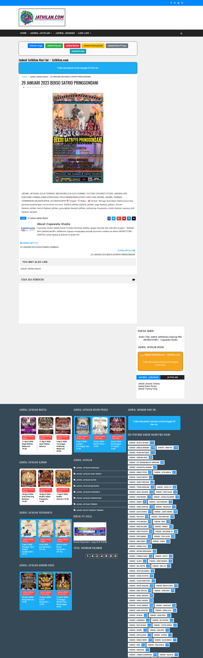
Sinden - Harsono (136, 575)
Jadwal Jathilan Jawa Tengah (89, 394)
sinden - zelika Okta (158, 639)
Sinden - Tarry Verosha (139, 403)
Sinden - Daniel (135, 556)
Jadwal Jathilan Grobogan (88, 388)
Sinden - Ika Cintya (137, 491)
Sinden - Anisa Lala (163, 536)
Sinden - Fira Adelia (156, 570)
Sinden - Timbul (161, 452)
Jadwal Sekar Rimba (145, 98)
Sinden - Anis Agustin (138, 536)
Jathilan (170, 89)
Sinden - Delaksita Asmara (140, 388)
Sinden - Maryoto (136, 585)
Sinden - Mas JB (159, 491)
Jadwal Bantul (71, 45)
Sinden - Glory (135, 487)
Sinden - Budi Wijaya (137, 551)
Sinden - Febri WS (165, 368)
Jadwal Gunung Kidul (92, 45)
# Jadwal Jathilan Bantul (40, 218)
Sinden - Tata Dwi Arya (138, 620)
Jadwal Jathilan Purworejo (89, 413)
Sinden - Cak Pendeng (138, 427)
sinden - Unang (135, 639)
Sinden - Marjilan (163, 432)
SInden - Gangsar (163, 531)
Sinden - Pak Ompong (160, 442)
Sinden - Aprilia (135, 541)
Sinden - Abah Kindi (137, 467)
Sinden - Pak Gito (136, 442)
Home (25, 32)
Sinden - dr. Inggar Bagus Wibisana (144, 383)
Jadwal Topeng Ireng (145, 100)
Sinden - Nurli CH (164, 408)
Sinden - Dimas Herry (138, 565)
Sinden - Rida (159, 447)
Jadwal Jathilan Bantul (41, 76)
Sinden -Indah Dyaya (164, 511)
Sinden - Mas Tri (159, 585)
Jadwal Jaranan (67, 32)
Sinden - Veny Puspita (138, 457)
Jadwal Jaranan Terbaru (147, 95)
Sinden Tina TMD (155, 625)
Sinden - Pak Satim (137, 600)
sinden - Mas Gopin (137, 634)
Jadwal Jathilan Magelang (88, 406)
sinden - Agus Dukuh (138, 437)
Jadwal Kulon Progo (115, 45)
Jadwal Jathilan (42, 32)
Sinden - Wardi (161, 620)
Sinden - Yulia (135, 625)
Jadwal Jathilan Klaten (87, 400)
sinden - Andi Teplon (138, 516)
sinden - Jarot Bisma (163, 437)
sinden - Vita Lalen (162, 462)
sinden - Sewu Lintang (138, 526)
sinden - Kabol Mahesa (138, 521)
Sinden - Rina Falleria (138, 452)
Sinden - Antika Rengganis (140, 477)
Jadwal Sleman (53, 45)
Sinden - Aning (159, 467)
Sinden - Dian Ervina (137, 417)
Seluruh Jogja (34, 45)
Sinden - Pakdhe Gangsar (139, 605)
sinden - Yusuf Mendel (138, 531)
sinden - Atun (135, 630)
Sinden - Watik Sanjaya (138, 511)
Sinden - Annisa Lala (137, 472)
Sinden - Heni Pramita (158, 487)
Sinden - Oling (154, 595)
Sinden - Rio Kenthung (138, 615)
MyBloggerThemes (69, 653)
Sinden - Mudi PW (159, 590)
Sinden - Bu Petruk (160, 546)
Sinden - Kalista (166, 580)
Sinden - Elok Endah (163, 565)
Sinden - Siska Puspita (138, 501)
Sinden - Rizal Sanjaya (138, 413)
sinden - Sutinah (160, 634)
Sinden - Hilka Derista (138, 398)
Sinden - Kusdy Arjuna (138, 363)
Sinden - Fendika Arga (138, 378)
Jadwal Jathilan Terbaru (87, 425)
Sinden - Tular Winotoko (139, 506)
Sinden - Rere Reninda (138, 610)
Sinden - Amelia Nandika (139, 368)
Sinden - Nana (135, 595)
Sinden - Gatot (161, 482)
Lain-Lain (85, 32)
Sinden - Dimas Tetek (138, 393)
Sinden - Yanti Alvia (164, 413)
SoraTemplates (38, 653)
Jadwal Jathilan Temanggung (89, 419)
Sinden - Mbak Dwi (136, 590)
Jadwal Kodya (76, 50)
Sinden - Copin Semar (163, 551)
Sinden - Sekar (163, 422)
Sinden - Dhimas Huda (138, 482)
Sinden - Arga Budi (158, 541)
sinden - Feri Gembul (137, 462)
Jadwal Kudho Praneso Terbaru (90, 431)
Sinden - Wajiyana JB (163, 457)
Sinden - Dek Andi (157, 556)
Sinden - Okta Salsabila (139, 496)
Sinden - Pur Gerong (137, 447)
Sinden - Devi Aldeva (137, 560)
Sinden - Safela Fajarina (139, 422)
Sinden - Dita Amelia (162, 393)
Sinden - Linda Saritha (138, 432)
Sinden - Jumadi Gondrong (140, 580)
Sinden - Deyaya (160, 560)
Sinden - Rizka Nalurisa (139, 373)
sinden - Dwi (153, 630)
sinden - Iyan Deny (161, 516)
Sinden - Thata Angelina (139, 408)
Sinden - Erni (134, 570)
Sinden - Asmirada (136, 546)
